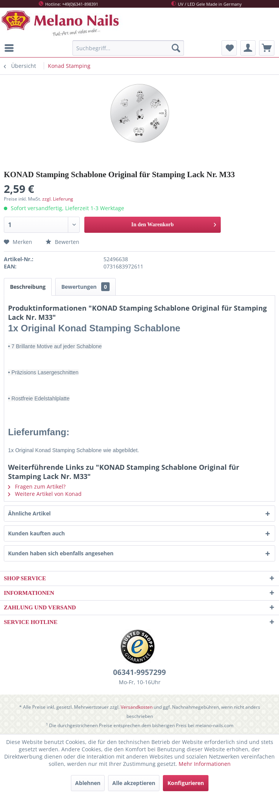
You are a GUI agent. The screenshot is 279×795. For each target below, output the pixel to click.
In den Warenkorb (174, 223)
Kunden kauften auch (36, 533)
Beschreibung (28, 286)
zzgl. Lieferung (57, 199)
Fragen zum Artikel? (37, 486)
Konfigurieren (185, 783)
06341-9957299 (139, 672)
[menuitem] (11, 48)
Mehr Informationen (205, 763)
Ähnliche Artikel (29, 513)
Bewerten (62, 241)
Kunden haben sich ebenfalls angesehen (60, 553)
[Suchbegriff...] (128, 48)
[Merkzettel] (229, 48)
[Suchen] (176, 48)
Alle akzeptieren (133, 783)
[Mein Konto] (248, 48)
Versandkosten (137, 707)
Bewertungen (85, 286)
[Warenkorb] (266, 48)
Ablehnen (87, 783)
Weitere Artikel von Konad (45, 493)
